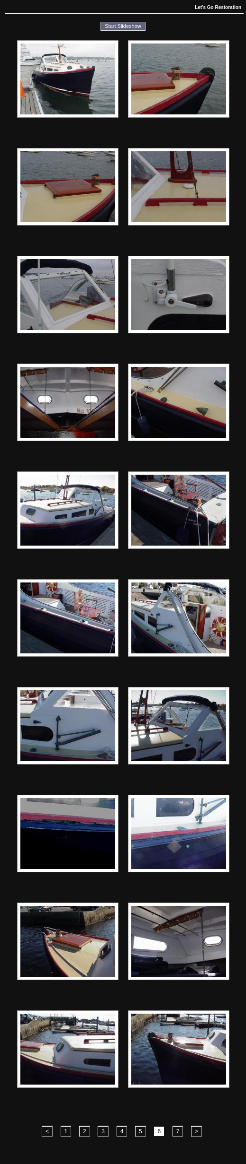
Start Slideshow (123, 26)
